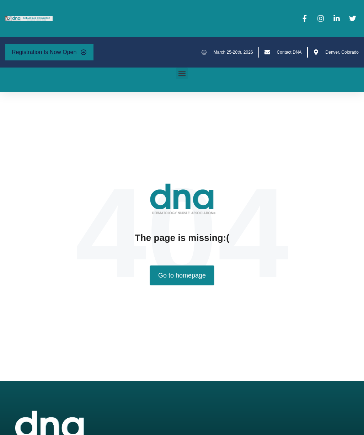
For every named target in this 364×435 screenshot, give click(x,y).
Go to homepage (182, 275)
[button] (182, 73)
